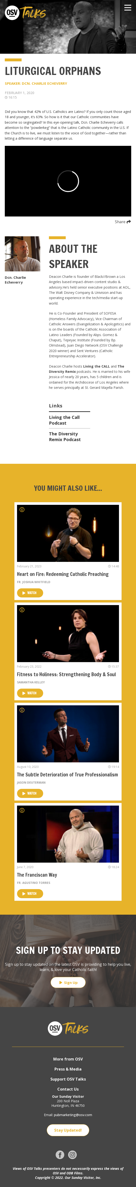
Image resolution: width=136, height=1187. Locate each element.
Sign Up (68, 982)
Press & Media (68, 1069)
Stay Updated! (68, 1130)
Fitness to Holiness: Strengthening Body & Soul (66, 674)
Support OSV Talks (68, 1079)
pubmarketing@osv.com (73, 1115)
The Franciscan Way (37, 874)
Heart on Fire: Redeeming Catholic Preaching (63, 574)
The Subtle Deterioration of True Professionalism (67, 774)
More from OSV (68, 1059)
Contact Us (68, 1089)
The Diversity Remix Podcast (65, 436)
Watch (29, 593)
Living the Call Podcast (64, 420)
